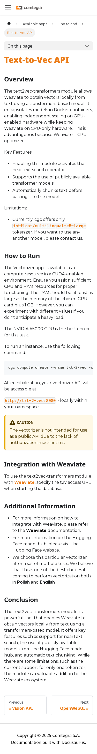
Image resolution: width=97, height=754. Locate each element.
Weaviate (24, 482)
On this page (20, 46)
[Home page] (9, 24)
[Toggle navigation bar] (8, 8)
